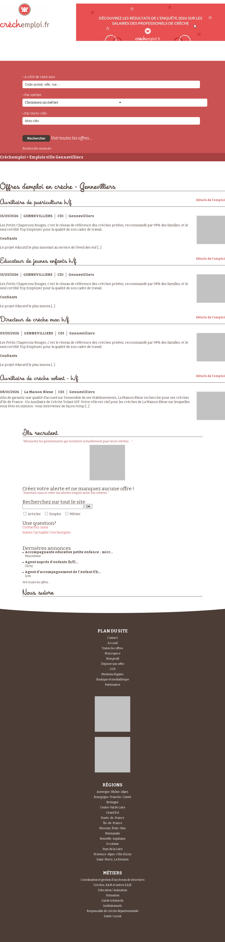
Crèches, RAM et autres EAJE (112, 885)
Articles (34, 514)
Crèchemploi (13, 157)
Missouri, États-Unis (112, 828)
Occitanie (112, 844)
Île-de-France (112, 823)
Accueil (113, 643)
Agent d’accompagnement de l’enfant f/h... (63, 572)
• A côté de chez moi (38, 77)
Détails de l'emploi (210, 200)
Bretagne (112, 802)
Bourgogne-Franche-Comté (112, 797)
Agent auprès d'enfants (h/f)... (51, 562)
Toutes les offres (112, 648)
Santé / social (112, 916)
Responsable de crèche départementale (112, 911)
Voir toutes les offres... (71, 138)
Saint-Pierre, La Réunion (112, 859)
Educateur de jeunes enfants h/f (38, 261)
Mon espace (113, 653)
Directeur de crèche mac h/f (34, 319)
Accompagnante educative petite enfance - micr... (69, 552)
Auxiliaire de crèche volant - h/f (39, 378)
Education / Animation (112, 890)
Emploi (55, 514)
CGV (113, 669)
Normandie (112, 833)
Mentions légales (112, 674)
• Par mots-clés (34, 113)
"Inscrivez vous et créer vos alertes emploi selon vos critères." (65, 493)
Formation (112, 895)
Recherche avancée (36, 148)
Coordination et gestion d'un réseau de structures (113, 879)
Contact (112, 638)
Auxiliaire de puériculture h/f (35, 202)
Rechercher (36, 138)
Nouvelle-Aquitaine (112, 838)
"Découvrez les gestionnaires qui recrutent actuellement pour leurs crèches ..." (77, 441)
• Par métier (32, 95)
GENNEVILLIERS (37, 216)
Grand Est (112, 812)
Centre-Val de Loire (112, 807)
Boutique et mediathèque (112, 679)
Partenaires (112, 684)
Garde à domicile (112, 900)
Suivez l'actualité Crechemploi (46, 532)
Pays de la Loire (113, 849)
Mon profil (112, 658)
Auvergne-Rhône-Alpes (112, 791)
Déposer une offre (112, 664)
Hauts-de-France (112, 817)
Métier (75, 514)
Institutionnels (112, 905)
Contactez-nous (35, 527)
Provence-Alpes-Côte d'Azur (113, 854)
